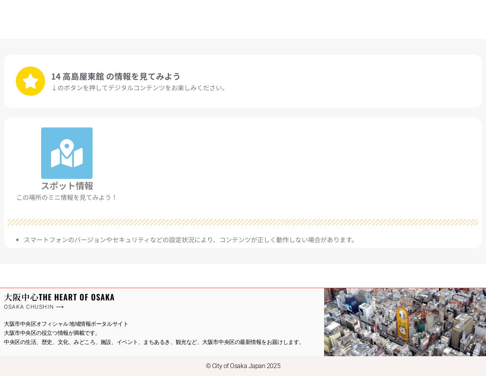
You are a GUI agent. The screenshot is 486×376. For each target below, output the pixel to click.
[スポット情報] (67, 153)
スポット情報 (67, 185)
